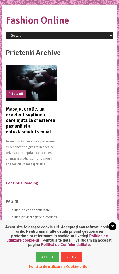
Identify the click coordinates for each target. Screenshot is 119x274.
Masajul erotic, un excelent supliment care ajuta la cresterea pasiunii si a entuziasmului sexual (30, 120)
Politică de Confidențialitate (65, 244)
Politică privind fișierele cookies (33, 217)
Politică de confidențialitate (30, 210)
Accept (47, 257)
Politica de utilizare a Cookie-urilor (59, 267)
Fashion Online (37, 20)
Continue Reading (24, 183)
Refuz (71, 257)
